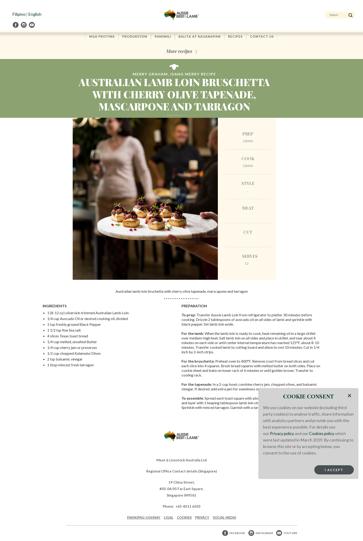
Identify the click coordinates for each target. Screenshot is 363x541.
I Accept (334, 470)
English (34, 14)
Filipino (18, 14)
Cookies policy (323, 433)
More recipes (179, 51)
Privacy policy (282, 433)
